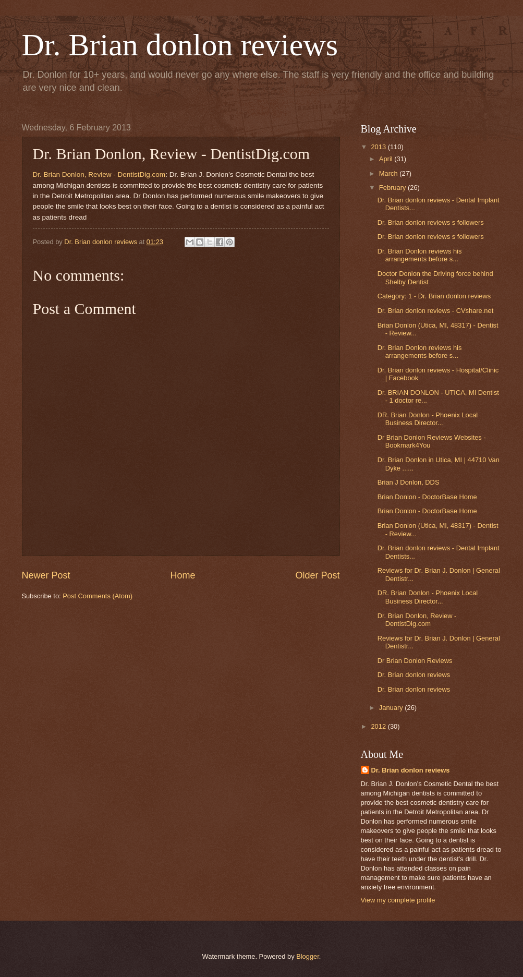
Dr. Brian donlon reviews (180, 45)
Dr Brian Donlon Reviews (415, 661)
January (392, 707)
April (386, 159)
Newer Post (46, 575)
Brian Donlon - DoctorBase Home (427, 497)
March (389, 173)
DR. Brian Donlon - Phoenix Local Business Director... (428, 419)
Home (182, 575)
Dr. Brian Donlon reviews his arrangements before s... (420, 255)
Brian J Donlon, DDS (409, 482)
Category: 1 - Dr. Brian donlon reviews (434, 296)
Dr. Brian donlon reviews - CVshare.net (436, 311)
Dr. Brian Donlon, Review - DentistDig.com (99, 174)
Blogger (307, 956)
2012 (379, 726)
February (393, 187)
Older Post (317, 575)
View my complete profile (398, 900)
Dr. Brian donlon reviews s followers (431, 222)
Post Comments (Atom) (97, 596)
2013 (379, 147)
